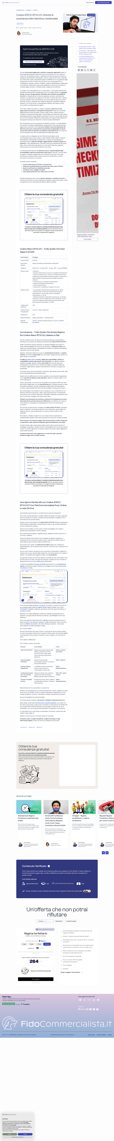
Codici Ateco (20, 23)
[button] (79, 70)
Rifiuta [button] (9, 1134)
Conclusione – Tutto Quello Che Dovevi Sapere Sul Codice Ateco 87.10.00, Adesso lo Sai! (88, 52)
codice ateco (31, 359)
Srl (39, 624)
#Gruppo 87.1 (32, 727)
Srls (42, 624)
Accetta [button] (25, 1134)
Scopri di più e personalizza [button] (17, 1137)
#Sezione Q (39, 727)
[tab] (44, 921)
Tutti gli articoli (90, 2)
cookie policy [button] (13, 1124)
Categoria (28, 10)
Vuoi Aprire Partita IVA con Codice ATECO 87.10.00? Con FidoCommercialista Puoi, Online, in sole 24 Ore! (87, 59)
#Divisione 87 (24, 727)
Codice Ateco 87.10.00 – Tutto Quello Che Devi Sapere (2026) (87, 47)
